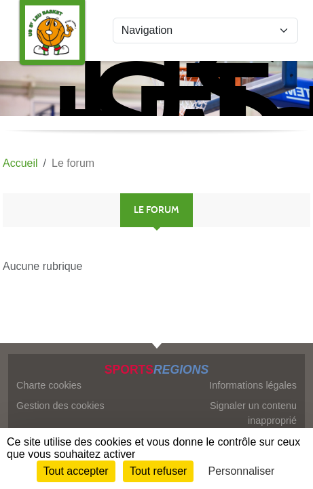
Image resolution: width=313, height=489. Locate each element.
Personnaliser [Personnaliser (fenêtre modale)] (241, 471)
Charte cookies (48, 385)
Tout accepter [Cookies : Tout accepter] (76, 471)
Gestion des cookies (60, 405)
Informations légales (253, 385)
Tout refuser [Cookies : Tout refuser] (158, 471)
